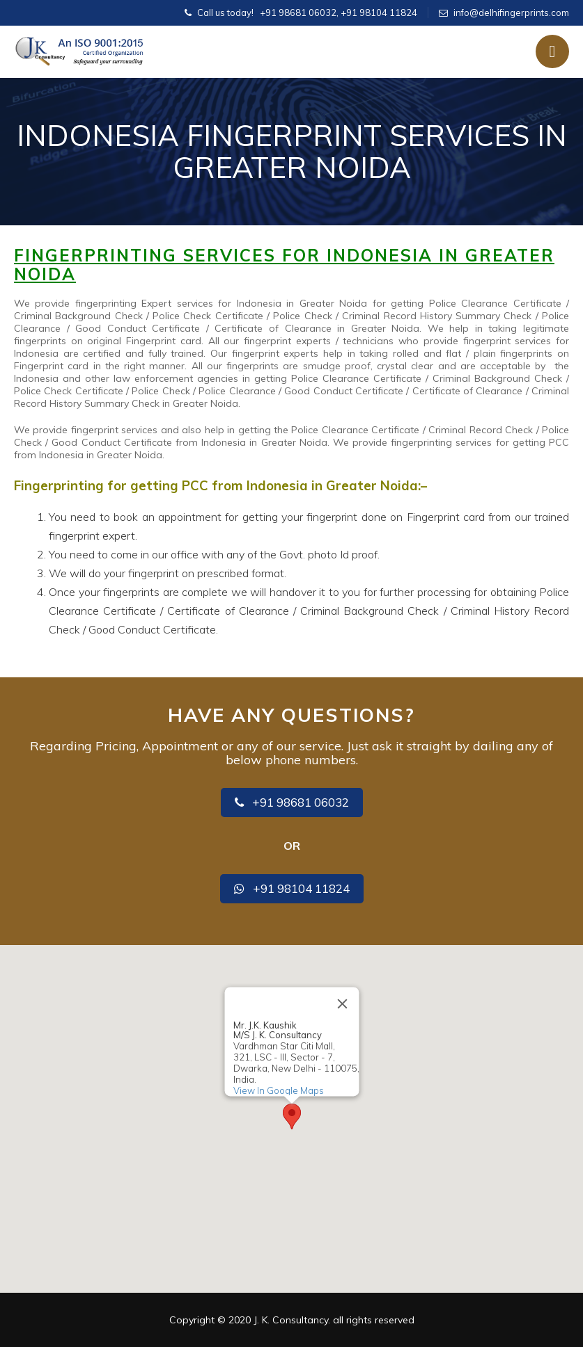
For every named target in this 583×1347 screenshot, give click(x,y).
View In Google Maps (278, 1090)
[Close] (342, 1003)
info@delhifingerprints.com (511, 12)
